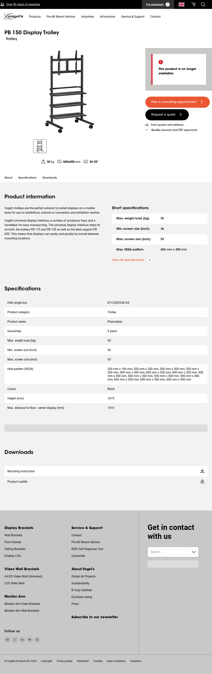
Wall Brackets (13, 535)
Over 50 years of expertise (23, 4)
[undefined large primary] (177, 102)
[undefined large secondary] (167, 114)
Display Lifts (12, 556)
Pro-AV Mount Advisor (85, 542)
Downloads (50, 178)
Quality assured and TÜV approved (174, 130)
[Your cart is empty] (193, 4)
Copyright (46, 661)
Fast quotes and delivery (167, 125)
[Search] (181, 5)
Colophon (135, 661)
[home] (13, 16)
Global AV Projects (83, 576)
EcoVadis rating (81, 597)
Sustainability (80, 583)
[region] (69, 91)
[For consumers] (158, 4)
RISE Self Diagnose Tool (87, 549)
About (8, 178)
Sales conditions (116, 661)
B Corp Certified (81, 590)
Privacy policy (65, 661)
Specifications (27, 178)
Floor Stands (12, 542)
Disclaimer (83, 661)
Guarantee (78, 556)
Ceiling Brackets (14, 549)
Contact (76, 535)
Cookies (97, 661)
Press (75, 604)
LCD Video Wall (14, 583)
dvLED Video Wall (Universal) (23, 576)
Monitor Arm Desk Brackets (22, 604)
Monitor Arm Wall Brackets (21, 610)
